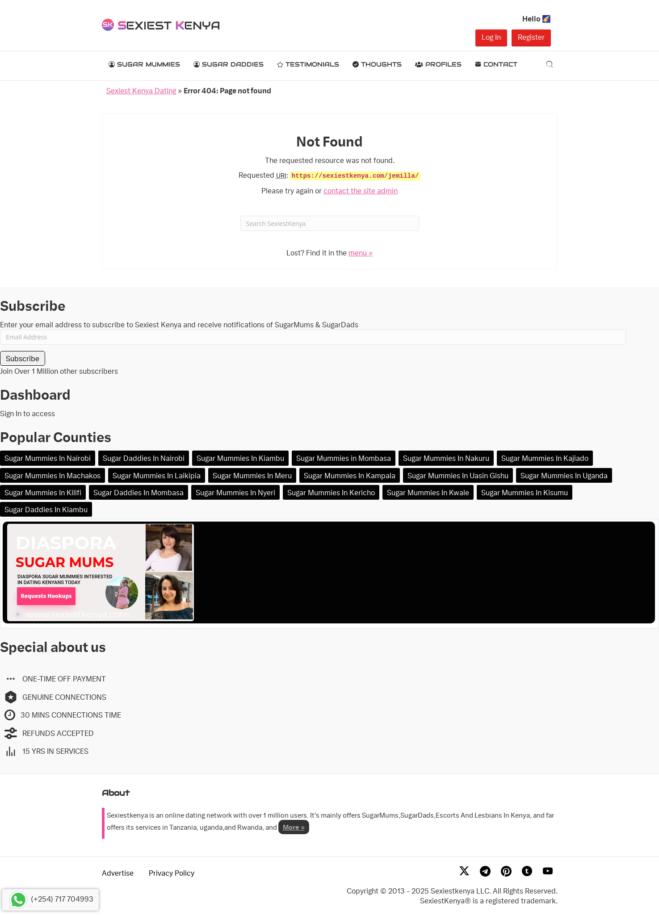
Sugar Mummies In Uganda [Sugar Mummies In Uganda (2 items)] (564, 475)
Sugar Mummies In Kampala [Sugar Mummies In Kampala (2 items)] (349, 475)
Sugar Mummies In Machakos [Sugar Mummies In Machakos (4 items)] (52, 475)
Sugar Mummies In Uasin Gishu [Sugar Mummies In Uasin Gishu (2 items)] (457, 475)
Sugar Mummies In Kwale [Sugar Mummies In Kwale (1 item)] (428, 492)
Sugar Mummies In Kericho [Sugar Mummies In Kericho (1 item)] (331, 492)
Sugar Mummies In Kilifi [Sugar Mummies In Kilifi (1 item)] (42, 492)
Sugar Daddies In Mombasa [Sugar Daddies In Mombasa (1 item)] (138, 492)
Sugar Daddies (228, 64)
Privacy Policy (171, 872)
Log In (491, 37)
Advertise (118, 872)
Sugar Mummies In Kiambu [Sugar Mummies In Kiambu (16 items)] (240, 458)
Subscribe (22, 358)
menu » (360, 252)
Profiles (438, 64)
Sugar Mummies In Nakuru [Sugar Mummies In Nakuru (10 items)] (446, 458)
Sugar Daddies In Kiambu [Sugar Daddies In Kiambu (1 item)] (46, 509)
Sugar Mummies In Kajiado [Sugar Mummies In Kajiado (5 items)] (544, 458)
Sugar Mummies (144, 64)
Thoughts (377, 64)
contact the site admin (360, 190)
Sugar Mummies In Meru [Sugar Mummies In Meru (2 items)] (252, 475)
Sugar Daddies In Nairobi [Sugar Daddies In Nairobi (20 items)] (144, 458)
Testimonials (308, 64)
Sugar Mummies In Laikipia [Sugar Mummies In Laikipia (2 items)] (157, 475)
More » (294, 826)
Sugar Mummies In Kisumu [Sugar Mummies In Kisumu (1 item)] (524, 492)
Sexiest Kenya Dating (141, 90)
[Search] (549, 64)
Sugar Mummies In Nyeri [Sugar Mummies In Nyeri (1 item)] (235, 492)
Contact (496, 64)
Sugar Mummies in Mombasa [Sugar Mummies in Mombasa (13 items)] (343, 458)
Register (531, 37)
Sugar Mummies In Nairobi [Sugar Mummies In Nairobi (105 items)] (47, 458)
